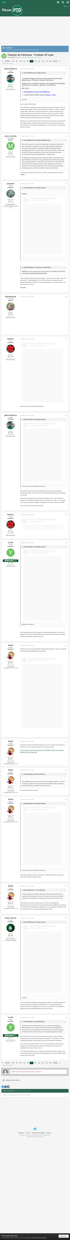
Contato (49, 1131)
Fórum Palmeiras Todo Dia (34, 57)
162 (28, 61)
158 (13, 61)
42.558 (10, 86)
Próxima (55, 61)
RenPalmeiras (10, 297)
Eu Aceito (64, 1236)
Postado (26, 68)
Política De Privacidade (38, 1131)
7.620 (10, 201)
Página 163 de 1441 (8, 63)
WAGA (10, 644)
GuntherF (12, 57)
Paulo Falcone (10, 916)
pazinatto (10, 184)
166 (42, 61)
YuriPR (10, 541)
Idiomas (21, 1131)
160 (20, 61)
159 (16, 61)
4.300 (10, 314)
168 (50, 61)
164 (35, 61)
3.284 (10, 153)
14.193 (10, 561)
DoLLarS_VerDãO (42, 267)
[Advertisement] (35, 32)
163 (31, 61)
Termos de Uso (29, 1237)
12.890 (10, 934)
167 (46, 61)
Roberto (39, 73)
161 (24, 61)
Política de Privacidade (40, 1237)
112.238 (10, 357)
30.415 (10, 661)
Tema (28, 1131)
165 (39, 61)
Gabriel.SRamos (10, 69)
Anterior (7, 61)
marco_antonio (10, 136)
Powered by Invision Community (35, 1135)
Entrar (66, 6)
